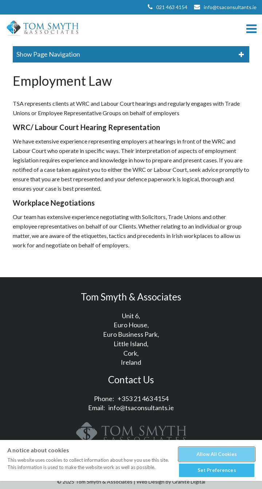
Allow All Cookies (216, 454)
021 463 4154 (171, 7)
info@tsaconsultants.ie (230, 7)
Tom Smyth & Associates (42, 28)
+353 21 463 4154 (143, 399)
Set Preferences (217, 470)
